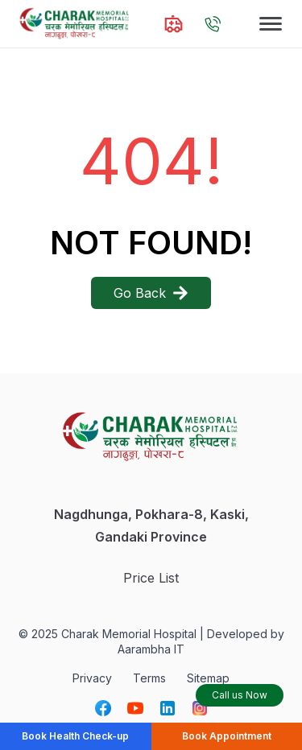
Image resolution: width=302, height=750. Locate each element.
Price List (151, 578)
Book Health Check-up (75, 736)
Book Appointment (226, 736)
